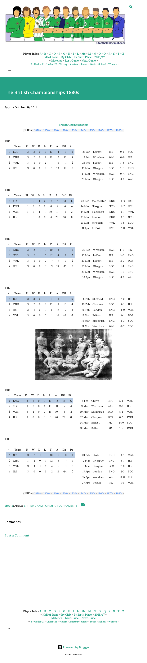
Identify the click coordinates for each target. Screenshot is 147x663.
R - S (112, 53)
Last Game (72, 60)
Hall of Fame (50, 57)
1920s (64, 130)
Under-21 (39, 64)
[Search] (131, 7)
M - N (92, 53)
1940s (82, 130)
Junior (84, 64)
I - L (76, 53)
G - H (66, 53)
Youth (93, 64)
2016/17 (100, 57)
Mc (83, 53)
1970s (110, 130)
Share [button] (9, 505)
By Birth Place (83, 57)
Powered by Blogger (73, 647)
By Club (66, 57)
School (102, 64)
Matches (56, 60)
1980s (119, 130)
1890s (37, 130)
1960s (101, 130)
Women (112, 64)
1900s (46, 130)
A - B (43, 53)
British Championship (39, 505)
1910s (55, 130)
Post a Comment (17, 535)
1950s (91, 130)
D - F (57, 53)
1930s (73, 130)
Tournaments (67, 505)
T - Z (121, 53)
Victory (63, 64)
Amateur (74, 64)
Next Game (89, 60)
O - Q (102, 53)
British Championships (73, 125)
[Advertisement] (73, 576)
